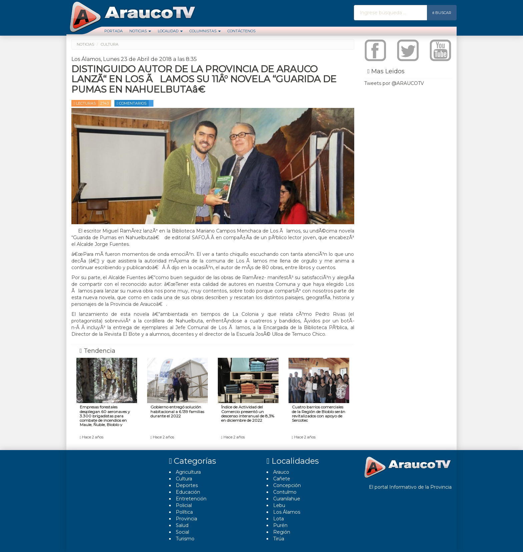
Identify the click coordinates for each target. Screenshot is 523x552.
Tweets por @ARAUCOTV (394, 83)
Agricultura (188, 472)
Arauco (281, 472)
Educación (188, 492)
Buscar (441, 12)
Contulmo (285, 492)
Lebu (279, 505)
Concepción (287, 485)
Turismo (185, 539)
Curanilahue (286, 499)
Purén (280, 525)
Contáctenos (241, 31)
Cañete (281, 479)
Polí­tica (184, 512)
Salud (182, 525)
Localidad (170, 31)
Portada (113, 31)
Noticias (140, 31)
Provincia (186, 519)
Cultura (184, 479)
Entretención (191, 499)
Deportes (187, 485)
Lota (278, 519)
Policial (184, 505)
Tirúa (278, 539)
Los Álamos (286, 512)
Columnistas (205, 31)
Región (281, 532)
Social (182, 532)
